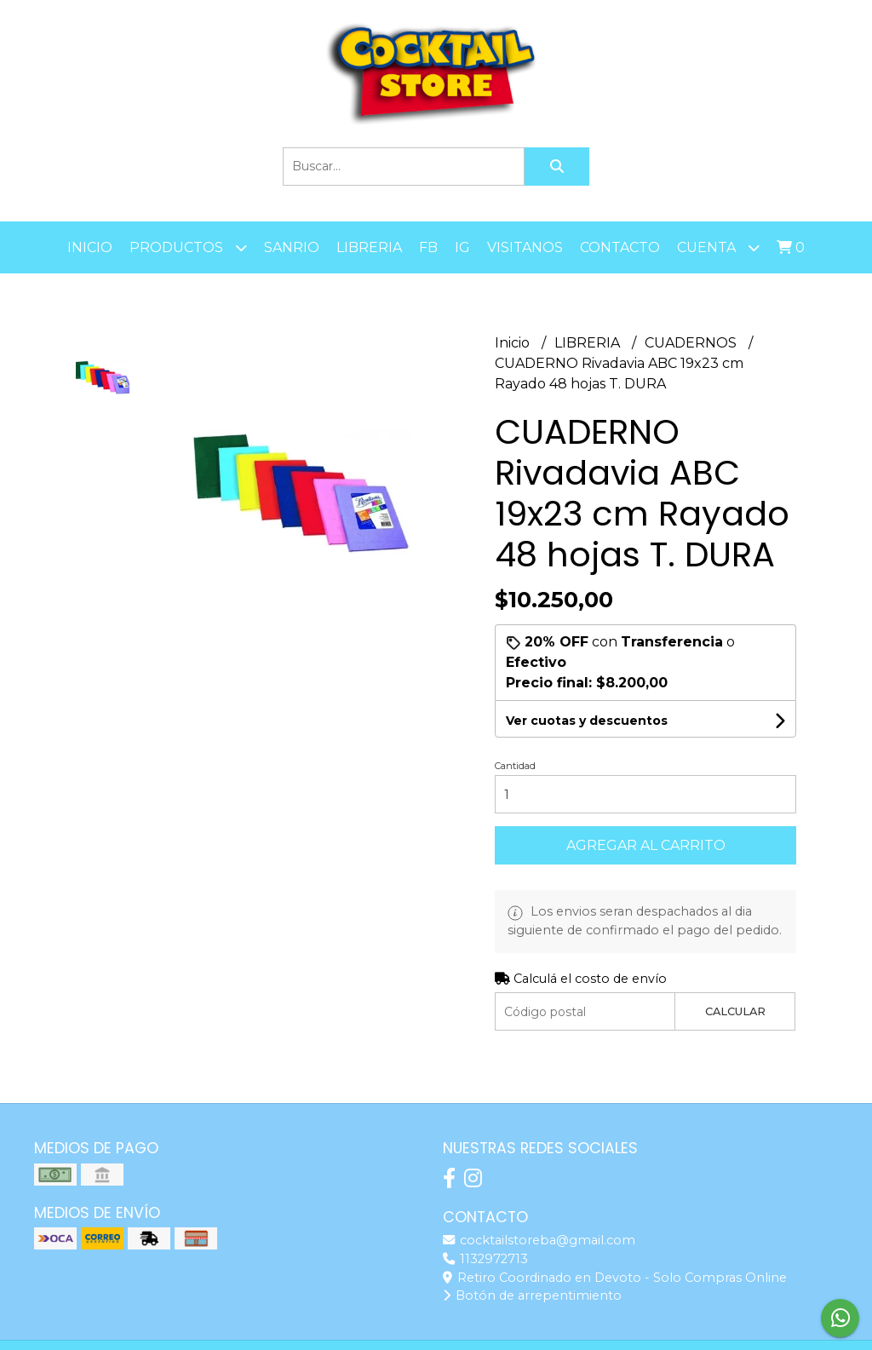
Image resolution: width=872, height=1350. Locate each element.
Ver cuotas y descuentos (587, 720)
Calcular (735, 1011)
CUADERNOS (692, 343)
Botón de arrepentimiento (532, 1295)
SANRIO (291, 247)
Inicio (89, 247)
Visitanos (525, 247)
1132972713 (485, 1259)
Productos (188, 247)
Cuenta (718, 247)
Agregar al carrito (646, 845)
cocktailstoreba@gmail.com (539, 1240)
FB (428, 247)
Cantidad (515, 766)
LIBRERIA (369, 247)
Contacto (620, 247)
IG (462, 247)
